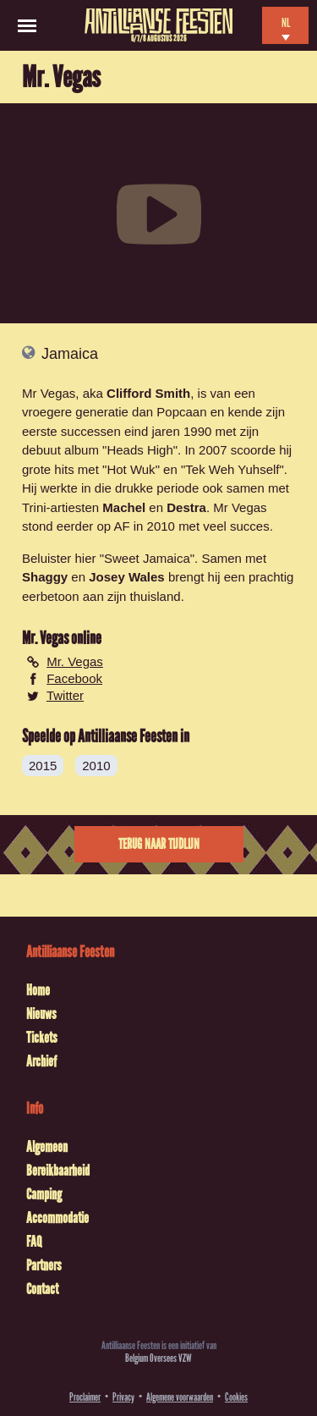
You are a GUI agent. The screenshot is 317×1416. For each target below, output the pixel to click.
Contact (42, 1289)
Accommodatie (57, 1218)
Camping (44, 1194)
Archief (41, 1061)
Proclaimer (85, 1397)
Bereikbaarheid (58, 1170)
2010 (96, 765)
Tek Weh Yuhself (232, 469)
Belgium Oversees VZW (158, 1358)
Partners (44, 1265)
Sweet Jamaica (147, 558)
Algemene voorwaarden (179, 1397)
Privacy (123, 1397)
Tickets (41, 1037)
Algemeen (47, 1147)
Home (38, 990)
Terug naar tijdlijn (158, 844)
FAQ (33, 1241)
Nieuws (41, 1014)
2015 (43, 765)
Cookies (236, 1397)
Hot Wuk (131, 469)
